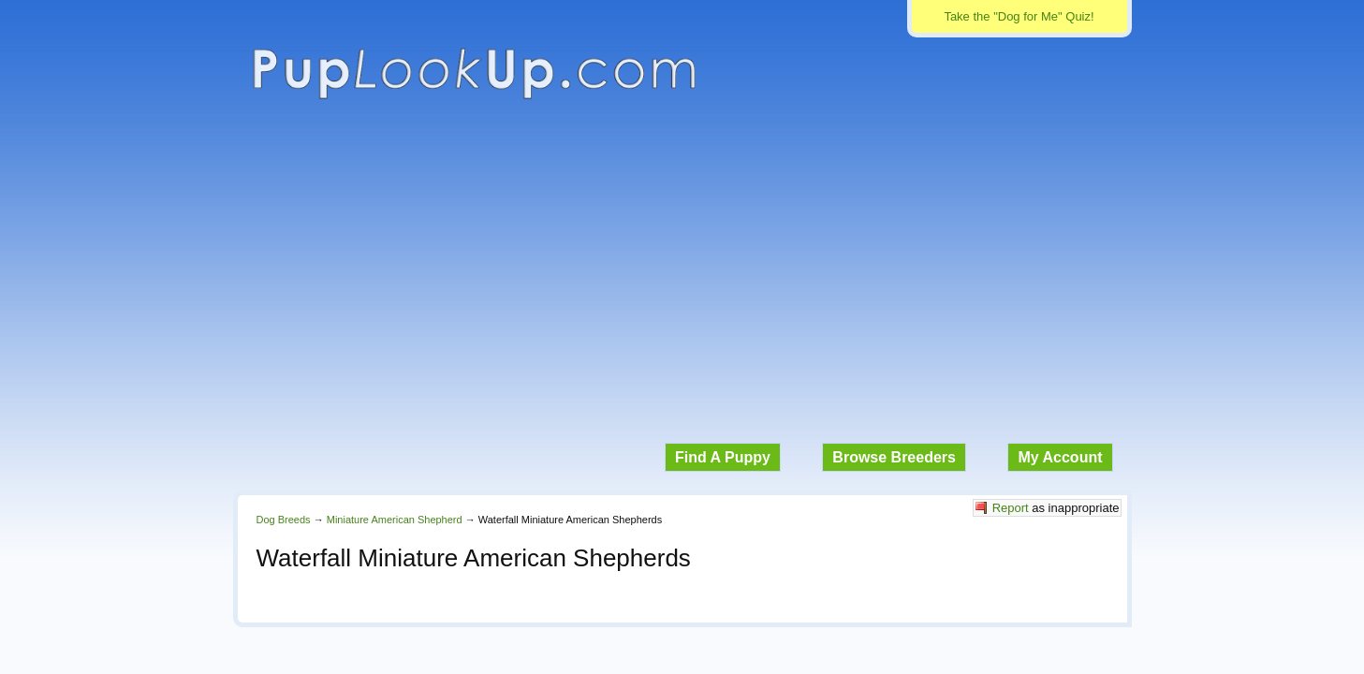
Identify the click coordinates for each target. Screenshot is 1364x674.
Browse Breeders (894, 457)
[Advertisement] (682, 281)
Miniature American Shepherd (394, 519)
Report (1010, 508)
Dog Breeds (284, 519)
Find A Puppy (722, 457)
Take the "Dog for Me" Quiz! (1018, 16)
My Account (1060, 457)
